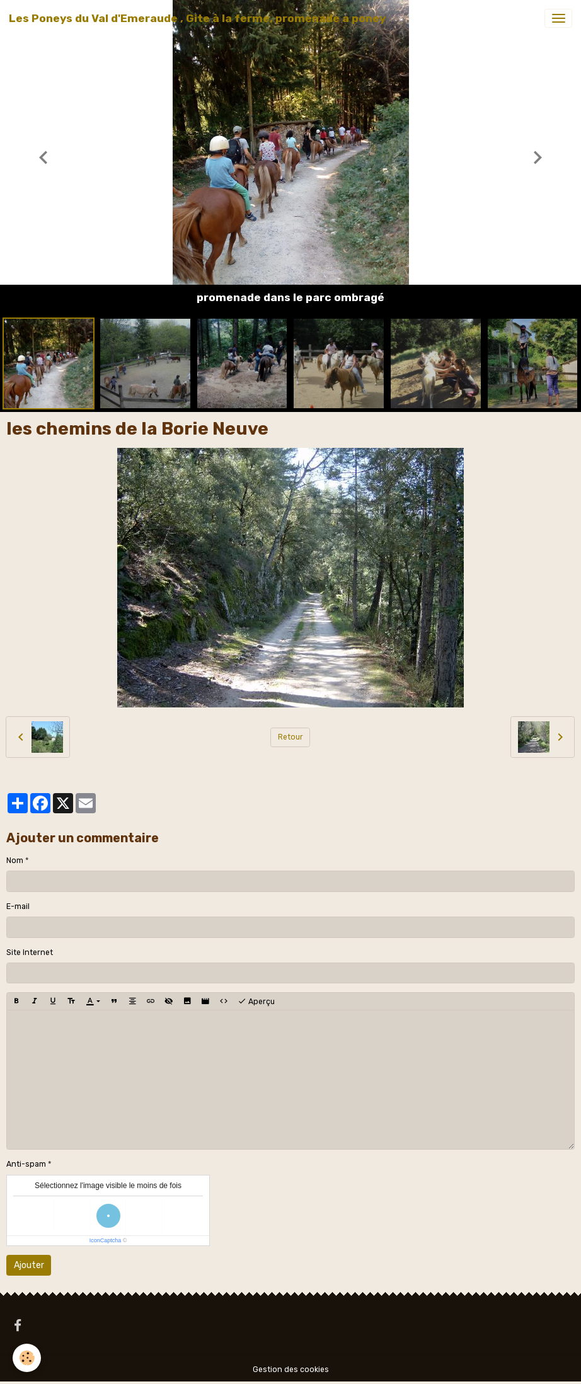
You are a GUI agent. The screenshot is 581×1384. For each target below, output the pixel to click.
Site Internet (29, 952)
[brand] (197, 18)
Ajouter (29, 1265)
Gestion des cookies (291, 1369)
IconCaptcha (105, 1240)
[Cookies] (27, 1358)
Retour (290, 737)
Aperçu (256, 1001)
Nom (14, 860)
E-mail (18, 906)
